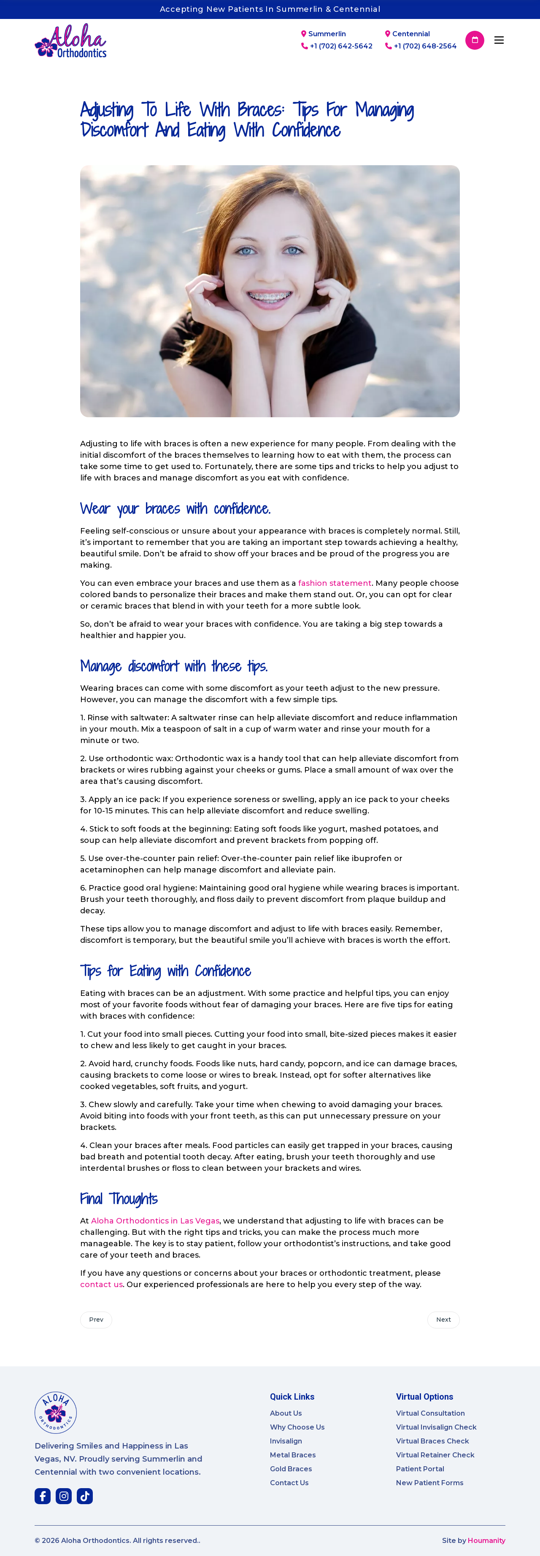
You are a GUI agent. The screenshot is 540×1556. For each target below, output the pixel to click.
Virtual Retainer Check (435, 1455)
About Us (286, 1413)
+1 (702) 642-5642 (337, 46)
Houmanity (486, 1541)
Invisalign (286, 1441)
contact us (101, 1284)
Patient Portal (420, 1469)
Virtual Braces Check (432, 1441)
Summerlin (323, 34)
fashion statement (335, 583)
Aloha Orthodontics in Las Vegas (155, 1221)
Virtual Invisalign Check (436, 1427)
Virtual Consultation (430, 1413)
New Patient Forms (430, 1483)
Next (443, 1319)
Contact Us (289, 1483)
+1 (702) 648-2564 (421, 46)
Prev (96, 1319)
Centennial (407, 34)
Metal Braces (293, 1455)
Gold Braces (291, 1469)
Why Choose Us (297, 1427)
